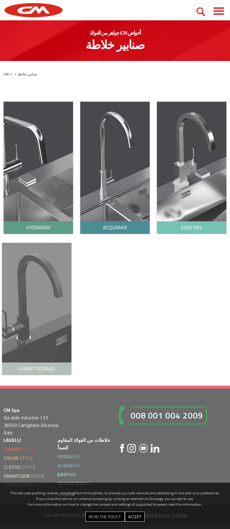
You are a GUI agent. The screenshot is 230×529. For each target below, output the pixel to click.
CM (6, 74)
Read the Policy (105, 516)
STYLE (19, 450)
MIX (69, 457)
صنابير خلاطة (27, 74)
